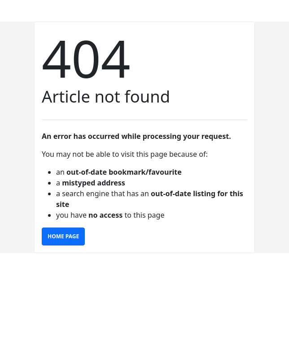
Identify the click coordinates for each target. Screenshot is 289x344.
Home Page (63, 236)
